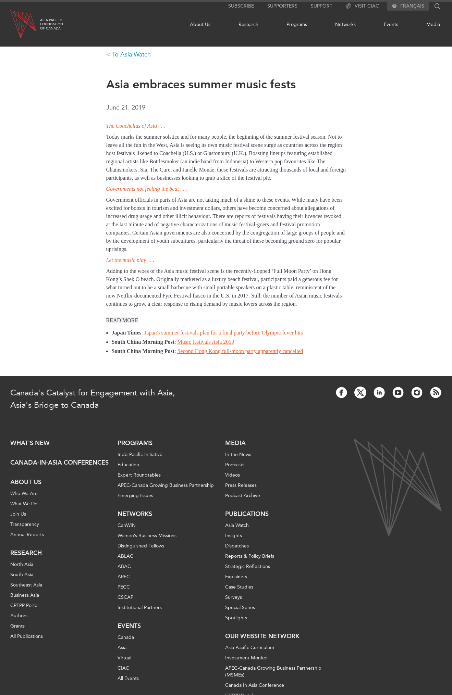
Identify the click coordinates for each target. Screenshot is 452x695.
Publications (247, 514)
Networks (345, 24)
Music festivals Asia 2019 (206, 342)
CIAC (123, 668)
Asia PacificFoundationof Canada (51, 24)
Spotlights (236, 618)
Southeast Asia (26, 585)
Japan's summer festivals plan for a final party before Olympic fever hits (223, 333)
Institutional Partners (140, 607)
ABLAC (125, 556)
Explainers (236, 577)
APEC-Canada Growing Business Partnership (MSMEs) (273, 671)
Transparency (24, 524)
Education (128, 465)
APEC (124, 577)
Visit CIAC (362, 6)
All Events (128, 678)
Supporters (282, 6)
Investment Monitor (246, 658)
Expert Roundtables (139, 475)
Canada (126, 637)
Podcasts (234, 465)
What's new (30, 443)
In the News (238, 454)
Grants (17, 626)
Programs (296, 24)
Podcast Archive (242, 495)
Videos (232, 475)
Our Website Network (262, 636)
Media (433, 24)
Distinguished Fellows (141, 546)
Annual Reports (27, 535)
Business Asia (24, 595)
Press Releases (241, 485)
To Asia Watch (131, 54)
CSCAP (125, 597)
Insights (233, 536)
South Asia (21, 575)
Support (321, 6)
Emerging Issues (135, 495)
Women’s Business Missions (147, 536)
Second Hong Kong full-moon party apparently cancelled (240, 351)
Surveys (233, 597)
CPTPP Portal (24, 605)
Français (412, 6)
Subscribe (241, 6)
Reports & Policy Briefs (249, 556)
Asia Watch (237, 525)
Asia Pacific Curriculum (249, 647)
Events (391, 24)
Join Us (18, 514)
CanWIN (127, 525)
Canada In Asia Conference (254, 685)
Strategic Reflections (247, 566)
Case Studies (239, 587)
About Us (200, 24)
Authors (18, 616)
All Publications (26, 636)
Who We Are (24, 493)
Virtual (124, 658)
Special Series (240, 607)
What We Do (23, 504)
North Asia (21, 564)
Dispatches (237, 546)
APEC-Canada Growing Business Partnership (166, 485)
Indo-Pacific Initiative (140, 454)
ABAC (124, 566)
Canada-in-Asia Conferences (59, 462)
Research (248, 24)
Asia (122, 647)
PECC (124, 587)
